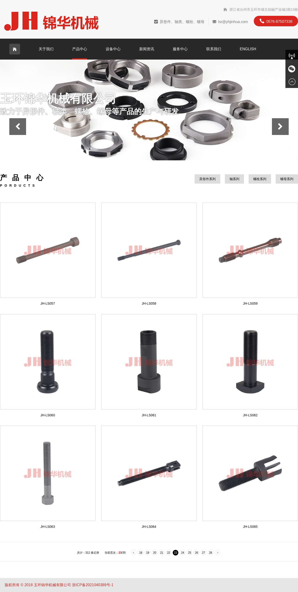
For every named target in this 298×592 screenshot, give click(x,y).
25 (189, 552)
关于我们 (46, 49)
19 (147, 552)
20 (154, 552)
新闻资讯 (146, 49)
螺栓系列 (259, 179)
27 (203, 552)
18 (140, 552)
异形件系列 (207, 179)
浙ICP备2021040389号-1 (92, 585)
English (248, 49)
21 (161, 552)
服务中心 (180, 49)
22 (168, 552)
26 (196, 552)
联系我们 (213, 49)
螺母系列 (286, 179)
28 (210, 552)
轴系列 (234, 179)
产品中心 (79, 49)
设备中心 (113, 49)
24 (182, 552)
